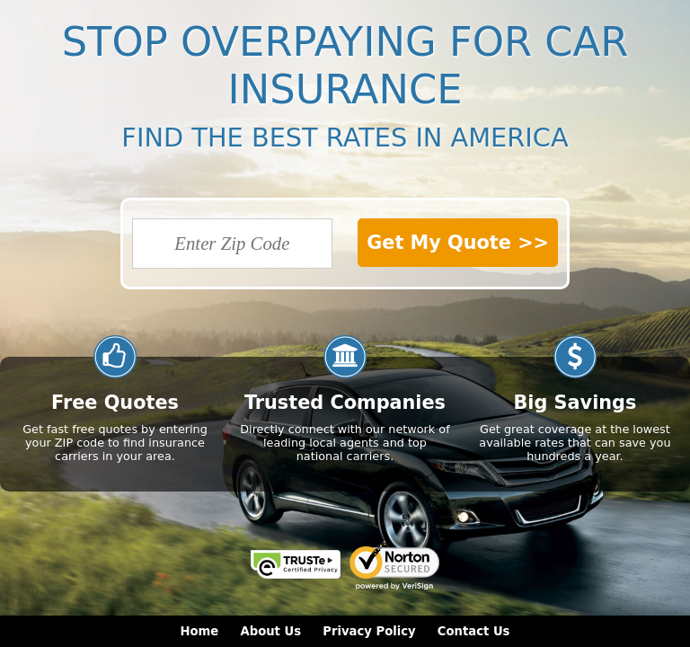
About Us (271, 631)
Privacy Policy (369, 631)
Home (200, 631)
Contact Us (474, 631)
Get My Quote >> (458, 242)
